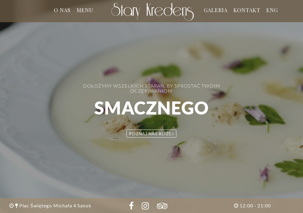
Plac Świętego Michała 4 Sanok (50, 205)
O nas (62, 10)
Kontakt (246, 10)
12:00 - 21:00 (252, 205)
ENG (272, 10)
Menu (85, 10)
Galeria (216, 10)
